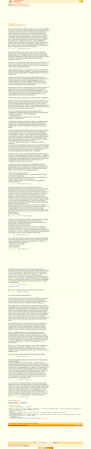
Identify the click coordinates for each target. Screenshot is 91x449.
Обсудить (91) (19, 356)
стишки (26, 4)
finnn (27, 284)
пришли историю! (79, 425)
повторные (14, 423)
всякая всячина (27, 423)
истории (17, 4)
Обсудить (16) (19, 291)
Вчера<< (10, 400)
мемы (20, 4)
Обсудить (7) (19, 284)
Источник (28, 48)
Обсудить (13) (19, 248)
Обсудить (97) (19, 183)
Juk (27, 356)
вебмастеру (24, 444)
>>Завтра (18, 400)
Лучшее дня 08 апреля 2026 (18, 0)
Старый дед (27, 396)
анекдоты (14, 4)
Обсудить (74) (19, 234)
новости (27, 444)
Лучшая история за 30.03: (15, 405)
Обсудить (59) (19, 48)
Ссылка (18, 379)
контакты (16, 444)
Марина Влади (29, 215)
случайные (35, 423)
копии (32, 423)
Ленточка (28, 183)
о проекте (19, 444)
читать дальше (45, 418)
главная (10, 425)
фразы (23, 4)
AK (27, 234)
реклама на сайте (11, 444)
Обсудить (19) (20, 215)
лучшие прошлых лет (20, 423)
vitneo (28, 248)
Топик (29, 379)
